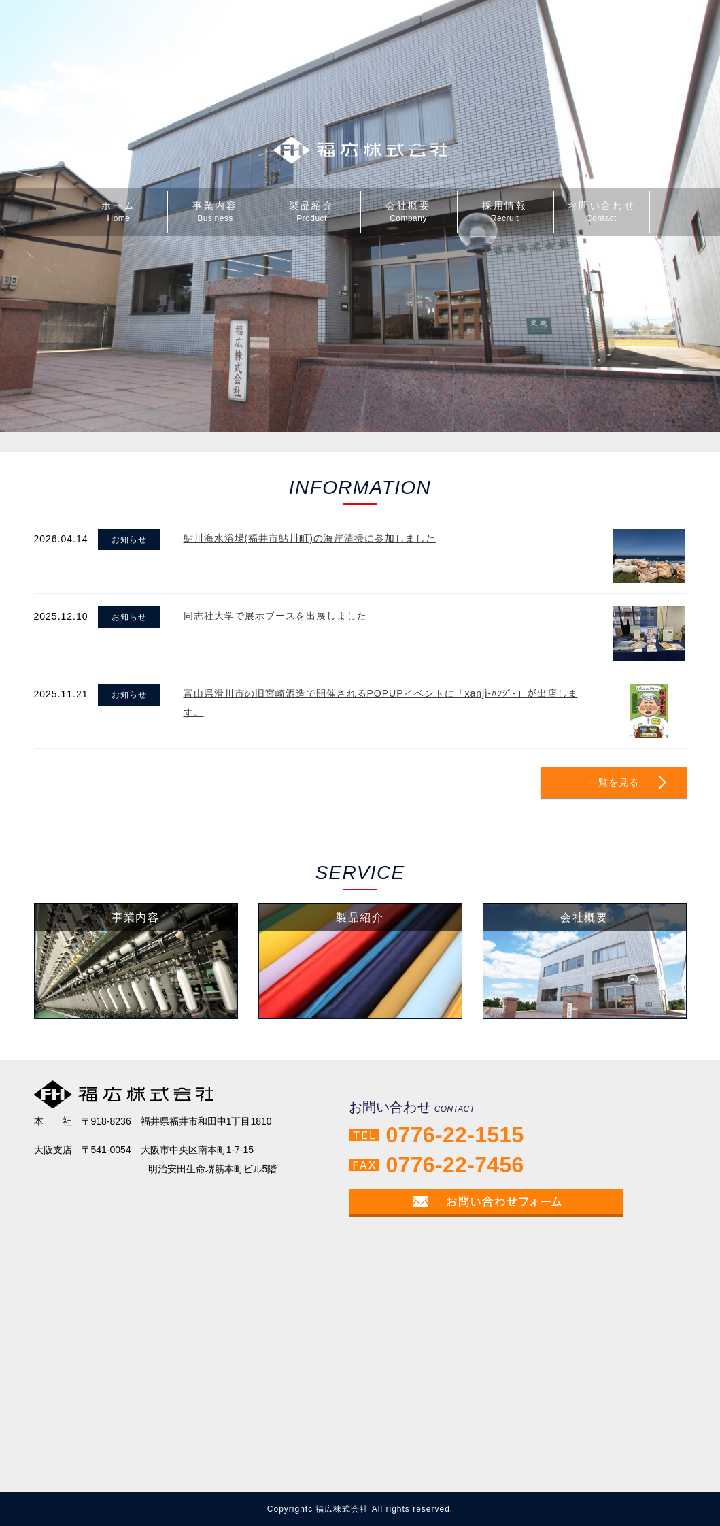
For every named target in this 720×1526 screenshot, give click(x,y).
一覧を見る (613, 782)
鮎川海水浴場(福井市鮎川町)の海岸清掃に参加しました (310, 538)
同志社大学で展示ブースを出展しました (275, 615)
